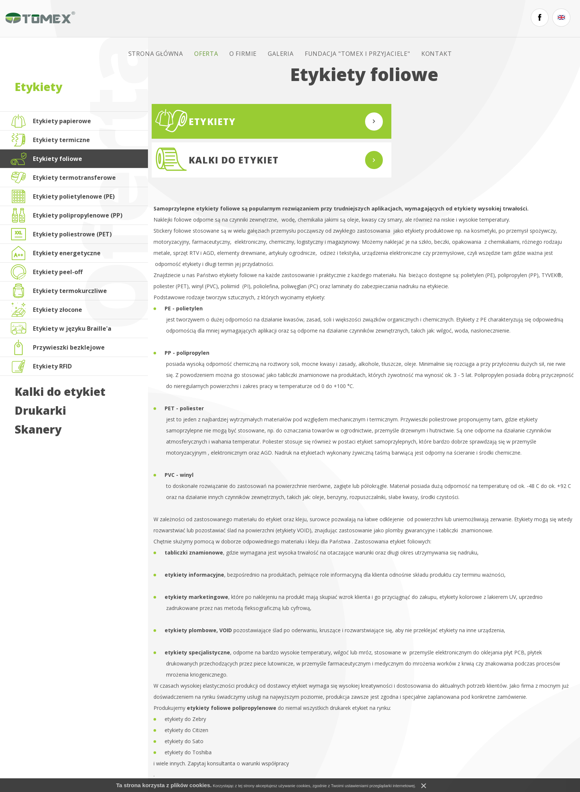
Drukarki (40, 410)
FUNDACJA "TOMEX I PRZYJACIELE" (370, 18)
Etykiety (38, 86)
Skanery (38, 429)
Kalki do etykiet (60, 391)
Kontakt (449, 18)
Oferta (219, 18)
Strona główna (168, 18)
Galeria (293, 18)
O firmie (255, 18)
